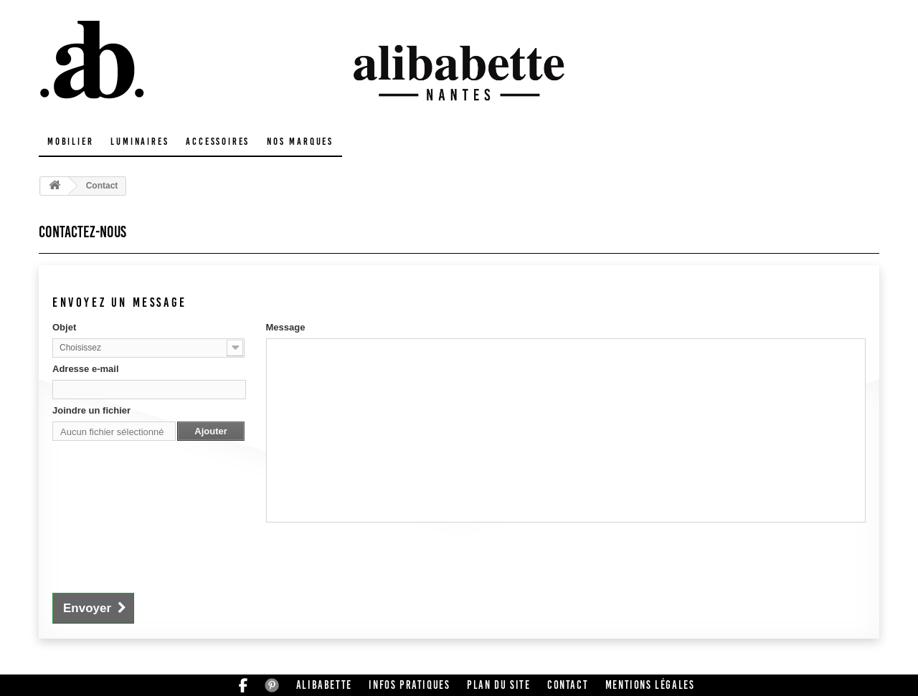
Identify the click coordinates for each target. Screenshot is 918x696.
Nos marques (300, 141)
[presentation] (161, 555)
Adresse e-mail (85, 368)
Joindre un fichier (91, 410)
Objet (64, 327)
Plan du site (498, 685)
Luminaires (139, 141)
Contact (567, 685)
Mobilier (70, 141)
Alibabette (324, 685)
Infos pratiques (409, 685)
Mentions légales (650, 685)
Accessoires (218, 141)
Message (286, 327)
